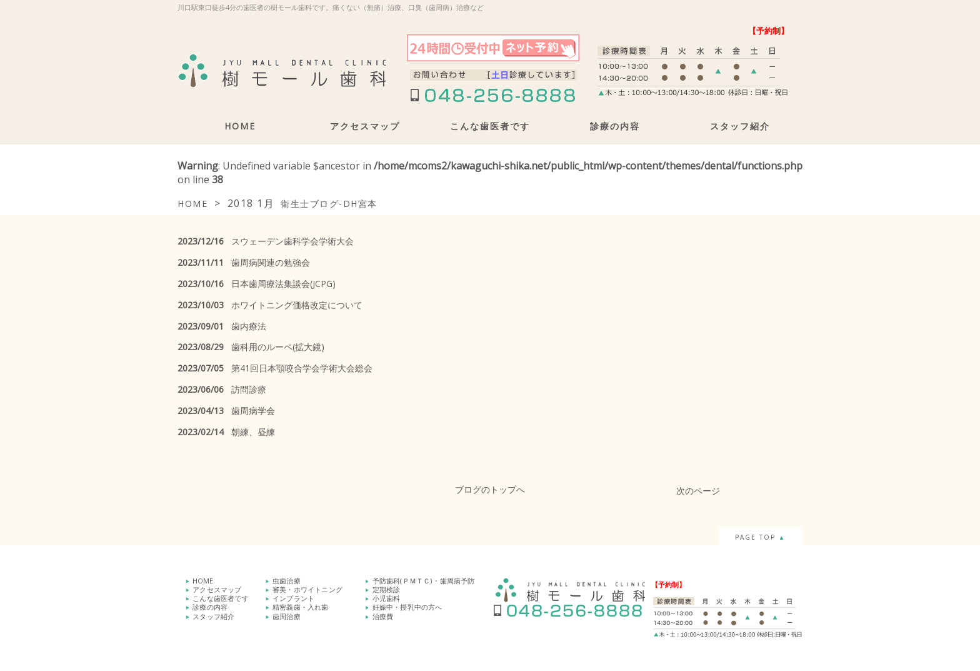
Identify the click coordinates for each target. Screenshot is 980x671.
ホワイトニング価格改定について (270, 305)
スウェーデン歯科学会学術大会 (266, 241)
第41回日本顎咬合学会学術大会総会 (275, 368)
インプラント (293, 598)
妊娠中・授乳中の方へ (407, 607)
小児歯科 (386, 598)
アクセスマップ (365, 126)
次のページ (698, 491)
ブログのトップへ (490, 489)
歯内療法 (222, 326)
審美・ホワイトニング (307, 589)
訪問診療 (222, 389)
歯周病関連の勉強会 (244, 262)
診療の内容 (615, 126)
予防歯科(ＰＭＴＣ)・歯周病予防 (423, 580)
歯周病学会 (226, 410)
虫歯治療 (286, 580)
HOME (240, 126)
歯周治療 (286, 615)
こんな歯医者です (490, 126)
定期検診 (386, 589)
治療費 (383, 615)
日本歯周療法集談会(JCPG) (257, 284)
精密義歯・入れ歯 (300, 607)
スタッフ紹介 (740, 126)
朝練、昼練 (226, 432)
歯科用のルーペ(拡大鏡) (251, 347)
